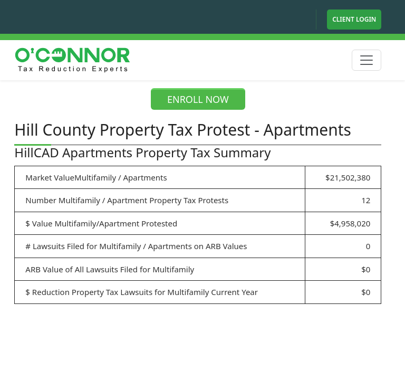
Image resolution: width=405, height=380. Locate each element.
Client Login (354, 19)
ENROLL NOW (198, 99)
